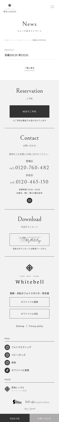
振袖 (13, 362)
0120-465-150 (29, 182)
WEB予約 (15, 418)
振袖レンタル (32, 389)
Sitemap (20, 326)
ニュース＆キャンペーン (21, 40)
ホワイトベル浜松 (29, 313)
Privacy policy (36, 326)
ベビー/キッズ (18, 354)
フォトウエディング (21, 347)
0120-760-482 (30, 168)
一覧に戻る (29, 67)
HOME (7, 40)
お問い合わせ (44, 418)
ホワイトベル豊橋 (29, 301)
